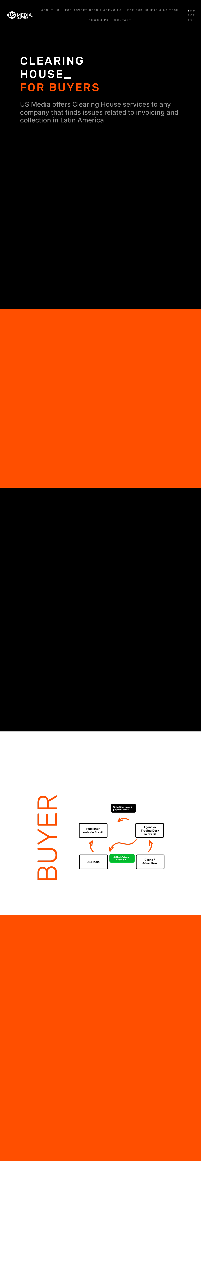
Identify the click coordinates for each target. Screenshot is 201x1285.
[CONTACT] (122, 20)
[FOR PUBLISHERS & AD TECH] (153, 10)
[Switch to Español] (191, 19)
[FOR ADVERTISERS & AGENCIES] (93, 10)
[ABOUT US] (50, 10)
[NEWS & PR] (98, 20)
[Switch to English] (191, 10)
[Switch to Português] (191, 15)
